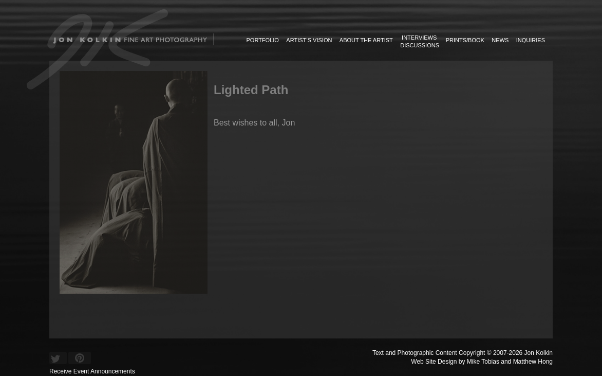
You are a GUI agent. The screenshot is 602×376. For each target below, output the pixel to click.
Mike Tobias (483, 361)
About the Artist (366, 40)
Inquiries (530, 40)
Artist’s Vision (309, 40)
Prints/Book (465, 40)
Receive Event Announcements (92, 371)
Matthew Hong (533, 361)
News (500, 40)
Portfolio (263, 40)
